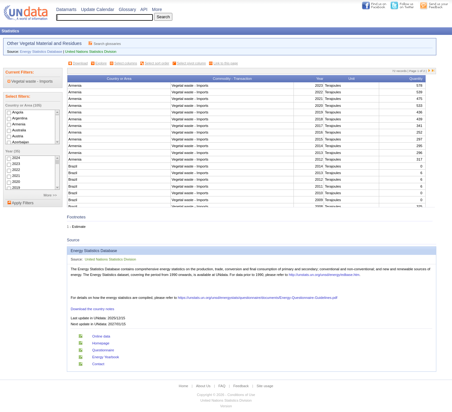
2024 (16, 158)
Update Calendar (97, 9)
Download (80, 63)
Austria (17, 136)
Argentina (20, 118)
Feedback (241, 386)
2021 (16, 176)
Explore (101, 63)
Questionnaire (103, 350)
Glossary (127, 9)
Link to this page (225, 63)
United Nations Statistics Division (90, 51)
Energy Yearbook (105, 357)
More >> (50, 195)
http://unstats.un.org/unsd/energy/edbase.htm (324, 275)
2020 (16, 182)
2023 (16, 164)
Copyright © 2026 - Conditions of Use (226, 395)
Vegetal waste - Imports (30, 81)
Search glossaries (107, 44)
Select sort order (157, 63)
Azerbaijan (20, 142)
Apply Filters (22, 203)
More (157, 9)
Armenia (18, 124)
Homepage (101, 343)
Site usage (265, 386)
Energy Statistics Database (41, 51)
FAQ (221, 386)
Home (183, 386)
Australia (19, 130)
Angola (17, 112)
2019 (16, 188)
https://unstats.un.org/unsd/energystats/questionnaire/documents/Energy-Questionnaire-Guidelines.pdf (257, 297)
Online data (101, 336)
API (144, 9)
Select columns (125, 63)
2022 (16, 170)
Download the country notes (92, 309)
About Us (203, 386)
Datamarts (66, 9)
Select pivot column (191, 63)
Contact (98, 364)
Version (226, 406)
